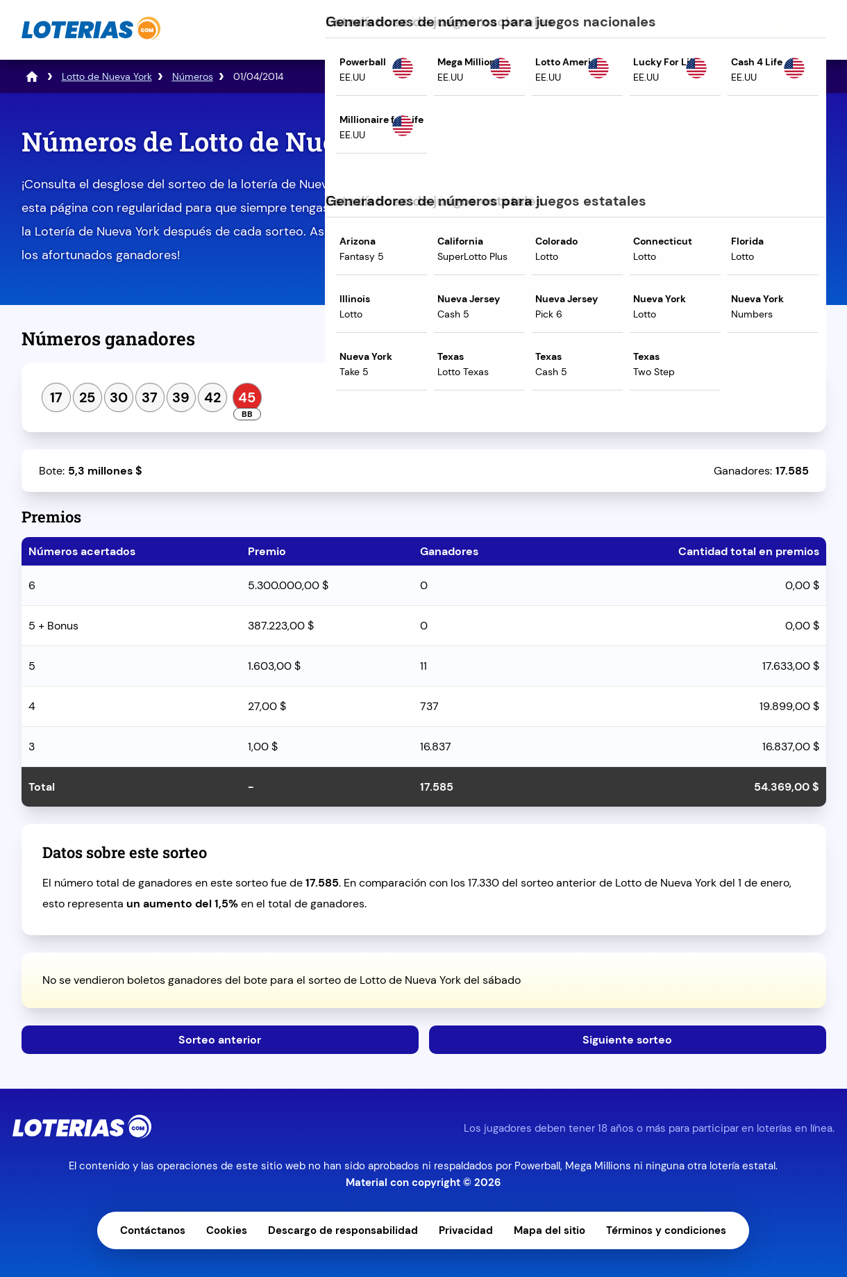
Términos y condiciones (666, 1230)
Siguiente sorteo (627, 1039)
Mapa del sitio (549, 1230)
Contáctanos (152, 1230)
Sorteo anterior (219, 1039)
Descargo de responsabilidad (343, 1230)
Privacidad (466, 1230)
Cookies (226, 1230)
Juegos (452, 28)
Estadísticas (618, 28)
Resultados (529, 28)
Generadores (712, 28)
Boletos (808, 28)
